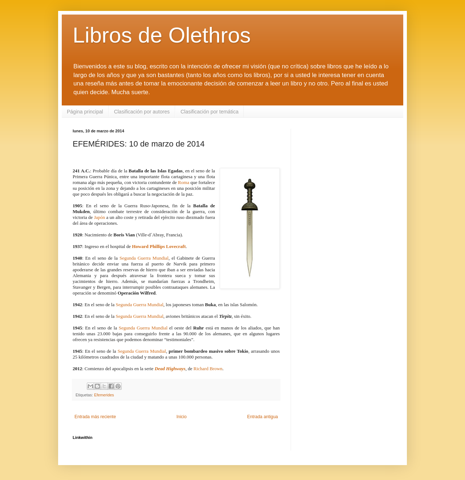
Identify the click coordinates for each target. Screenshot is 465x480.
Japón (99, 217)
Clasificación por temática (210, 112)
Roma (183, 182)
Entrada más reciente (95, 416)
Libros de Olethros (162, 35)
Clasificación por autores (142, 112)
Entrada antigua (262, 416)
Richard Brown (208, 368)
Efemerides (104, 395)
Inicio (182, 416)
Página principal (85, 112)
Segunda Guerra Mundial (144, 258)
